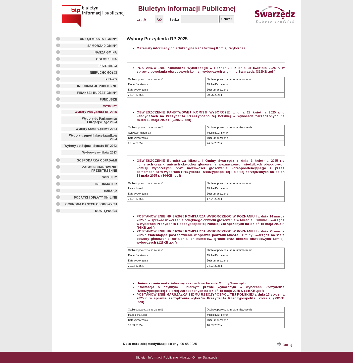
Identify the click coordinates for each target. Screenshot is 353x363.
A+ (146, 19)
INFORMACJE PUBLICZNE (97, 86)
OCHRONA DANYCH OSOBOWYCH (91, 204)
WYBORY (110, 106)
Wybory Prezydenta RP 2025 (96, 112)
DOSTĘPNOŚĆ (106, 211)
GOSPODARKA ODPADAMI (97, 160)
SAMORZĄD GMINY (102, 46)
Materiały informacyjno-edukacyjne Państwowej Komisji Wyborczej (192, 48)
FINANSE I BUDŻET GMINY (97, 93)
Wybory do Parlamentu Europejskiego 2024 (99, 120)
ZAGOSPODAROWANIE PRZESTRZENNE (99, 168)
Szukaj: (174, 19)
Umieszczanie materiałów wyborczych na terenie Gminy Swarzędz (191, 283)
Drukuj (284, 345)
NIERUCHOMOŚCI (103, 72)
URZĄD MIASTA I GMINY (98, 39)
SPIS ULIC (109, 177)
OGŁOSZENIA (106, 59)
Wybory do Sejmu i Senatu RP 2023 (90, 146)
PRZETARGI (108, 66)
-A (138, 20)
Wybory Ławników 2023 (99, 152)
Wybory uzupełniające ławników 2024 (93, 137)
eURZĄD (110, 191)
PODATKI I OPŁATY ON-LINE (95, 197)
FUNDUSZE (108, 99)
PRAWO (111, 79)
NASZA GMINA (106, 52)
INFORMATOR (106, 184)
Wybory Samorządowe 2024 (96, 129)
